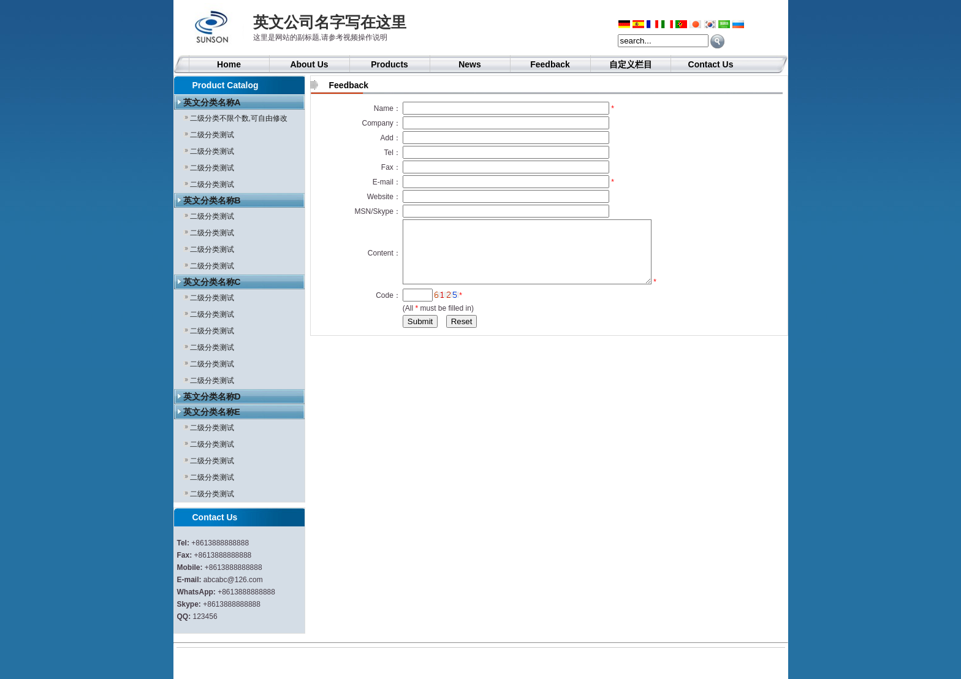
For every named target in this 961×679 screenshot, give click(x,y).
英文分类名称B (212, 200)
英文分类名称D (212, 396)
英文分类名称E (211, 412)
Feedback (550, 64)
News (469, 64)
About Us (309, 64)
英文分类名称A (212, 102)
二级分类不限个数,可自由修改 (238, 118)
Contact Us (711, 64)
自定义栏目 (630, 64)
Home (229, 64)
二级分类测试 (212, 135)
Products (389, 64)
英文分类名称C (212, 282)
